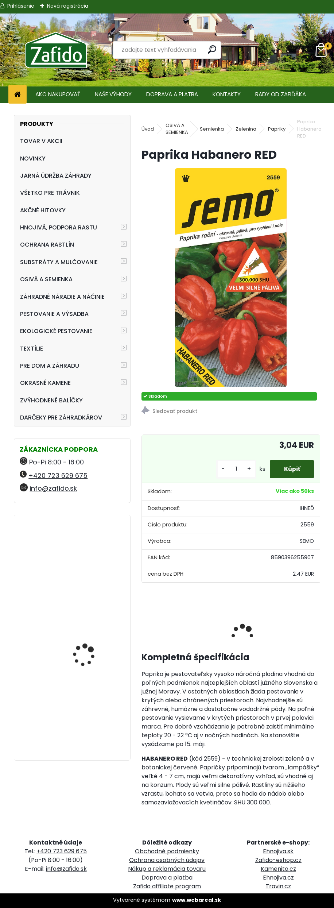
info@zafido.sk (53, 488)
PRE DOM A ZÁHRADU (49, 366)
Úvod (147, 128)
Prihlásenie (20, 5)
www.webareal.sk (196, 900)
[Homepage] (17, 94)
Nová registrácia (67, 5)
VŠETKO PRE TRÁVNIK (50, 193)
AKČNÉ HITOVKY (43, 210)
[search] (212, 49)
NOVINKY (33, 158)
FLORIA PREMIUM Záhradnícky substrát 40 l (90, 713)
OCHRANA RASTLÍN (47, 244)
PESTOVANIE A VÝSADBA (54, 314)
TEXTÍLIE (31, 348)
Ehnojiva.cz (278, 877)
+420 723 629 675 (58, 475)
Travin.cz (278, 886)
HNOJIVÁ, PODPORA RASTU (58, 227)
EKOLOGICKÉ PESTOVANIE (56, 331)
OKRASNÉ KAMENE (45, 383)
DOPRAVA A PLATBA (172, 94)
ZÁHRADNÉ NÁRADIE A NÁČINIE (62, 297)
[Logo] (55, 50)
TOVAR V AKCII (41, 141)
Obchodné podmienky (167, 851)
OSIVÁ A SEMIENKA (46, 279)
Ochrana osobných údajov (167, 860)
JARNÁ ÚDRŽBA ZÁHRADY (56, 175)
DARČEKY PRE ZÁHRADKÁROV (61, 417)
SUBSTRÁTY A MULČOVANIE (59, 262)
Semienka (212, 128)
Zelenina (246, 128)
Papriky (277, 128)
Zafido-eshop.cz (278, 860)
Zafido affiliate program (167, 886)
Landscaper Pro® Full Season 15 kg (89, 624)
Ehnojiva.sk (278, 851)
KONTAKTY (227, 94)
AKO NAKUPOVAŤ (57, 94)
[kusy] (234, 469)
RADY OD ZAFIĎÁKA (280, 94)
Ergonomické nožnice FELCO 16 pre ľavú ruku (91, 552)
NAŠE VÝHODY (113, 94)
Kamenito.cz (278, 869)
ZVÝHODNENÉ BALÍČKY (51, 400)
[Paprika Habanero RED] (231, 277)
